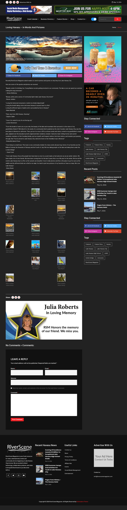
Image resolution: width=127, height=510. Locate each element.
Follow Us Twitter (112, 126)
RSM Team (9, 59)
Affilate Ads (68, 463)
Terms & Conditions (71, 460)
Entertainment (69, 473)
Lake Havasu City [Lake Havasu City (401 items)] (102, 149)
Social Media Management (72, 470)
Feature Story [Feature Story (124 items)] (99, 145)
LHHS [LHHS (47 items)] (106, 154)
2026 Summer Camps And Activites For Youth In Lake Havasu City (107, 193)
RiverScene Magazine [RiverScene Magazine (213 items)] (92, 163)
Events (67, 467)
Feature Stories (63, 19)
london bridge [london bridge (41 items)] (90, 158)
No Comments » (29, 59)
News (66, 453)
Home (114, 27)
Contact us (68, 450)
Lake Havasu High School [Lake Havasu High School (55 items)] (93, 154)
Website (13, 378)
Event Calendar (33, 19)
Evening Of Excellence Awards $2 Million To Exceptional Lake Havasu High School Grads (109, 179)
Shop (73, 19)
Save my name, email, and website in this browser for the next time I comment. (39, 388)
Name (13, 368)
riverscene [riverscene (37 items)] (100, 158)
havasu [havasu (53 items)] (108, 145)
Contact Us (82, 19)
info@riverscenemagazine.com (103, 476)
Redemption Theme (82, 501)
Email (47, 368)
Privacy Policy (69, 456)
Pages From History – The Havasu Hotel (106, 206)
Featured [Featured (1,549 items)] (88, 145)
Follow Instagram (92, 131)
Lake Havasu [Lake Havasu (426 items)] (89, 149)
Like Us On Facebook (93, 126)
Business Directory (48, 19)
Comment (14, 392)
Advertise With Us (25, 2)
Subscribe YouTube (112, 131)
